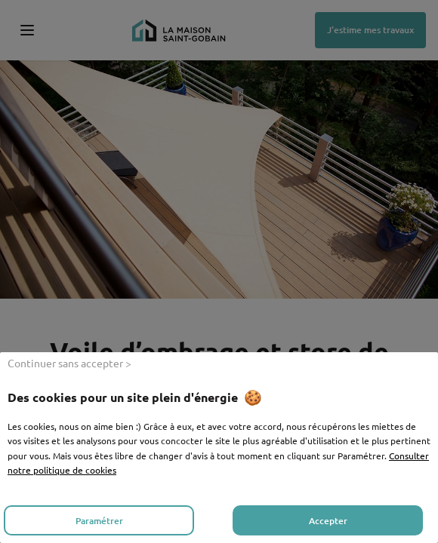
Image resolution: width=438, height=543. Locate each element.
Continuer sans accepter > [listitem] (69, 363)
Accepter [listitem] (328, 520)
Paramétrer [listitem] (99, 520)
